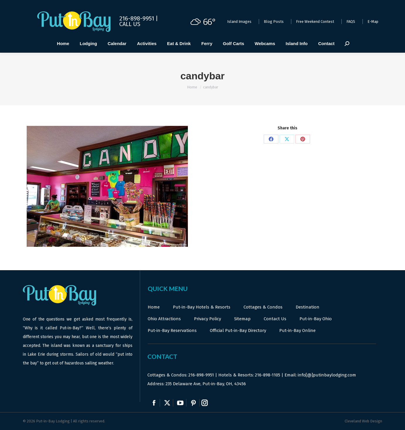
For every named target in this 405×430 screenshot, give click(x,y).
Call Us (129, 24)
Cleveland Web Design (363, 421)
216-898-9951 (201, 375)
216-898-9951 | (138, 18)
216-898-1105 (267, 375)
